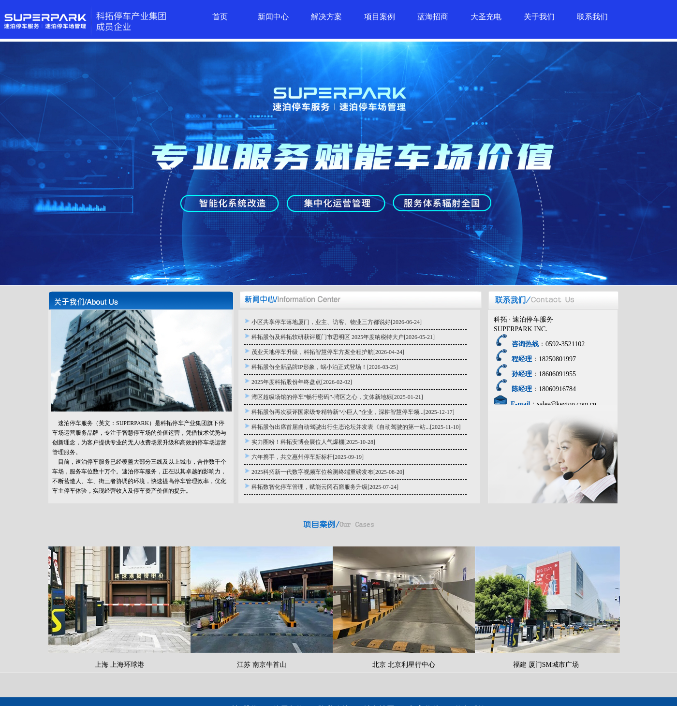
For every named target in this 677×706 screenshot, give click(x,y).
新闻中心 (273, 17)
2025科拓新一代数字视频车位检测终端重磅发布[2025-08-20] (327, 472)
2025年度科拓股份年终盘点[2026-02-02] (301, 382)
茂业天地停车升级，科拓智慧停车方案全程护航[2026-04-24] (327, 352)
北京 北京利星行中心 (404, 607)
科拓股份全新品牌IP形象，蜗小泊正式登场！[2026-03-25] (324, 367)
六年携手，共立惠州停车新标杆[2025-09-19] (307, 457)
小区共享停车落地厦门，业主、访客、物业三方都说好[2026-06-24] (336, 322)
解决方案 (326, 17)
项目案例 (379, 17)
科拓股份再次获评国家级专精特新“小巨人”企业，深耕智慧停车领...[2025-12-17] (353, 412)
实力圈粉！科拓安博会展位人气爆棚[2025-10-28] (313, 442)
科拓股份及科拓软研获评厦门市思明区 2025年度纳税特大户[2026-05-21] (343, 337)
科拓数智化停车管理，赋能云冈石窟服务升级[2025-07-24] (324, 487)
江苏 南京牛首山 (262, 607)
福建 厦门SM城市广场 (546, 607)
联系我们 (592, 17)
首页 (220, 17)
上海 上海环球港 (119, 607)
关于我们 (539, 17)
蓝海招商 (432, 17)
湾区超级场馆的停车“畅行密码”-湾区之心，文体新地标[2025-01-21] (337, 397)
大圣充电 (486, 17)
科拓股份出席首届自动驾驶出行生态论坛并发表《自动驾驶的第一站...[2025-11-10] (356, 427)
